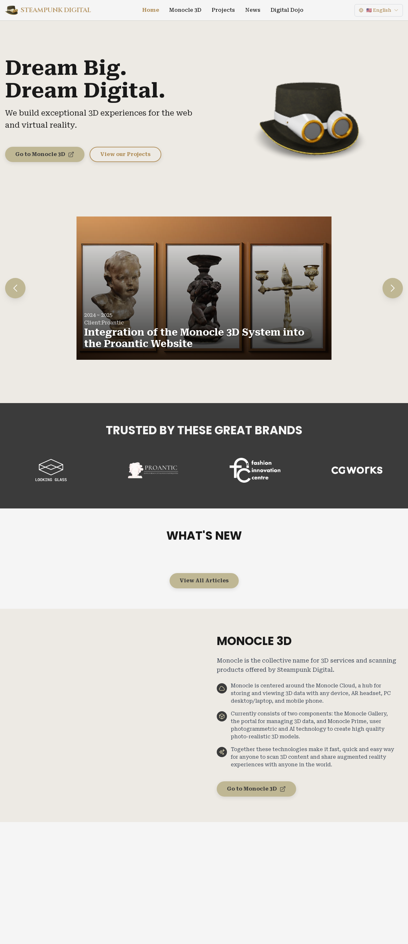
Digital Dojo (287, 10)
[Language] (378, 10)
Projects (223, 10)
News (252, 10)
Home (150, 10)
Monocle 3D (185, 10)
